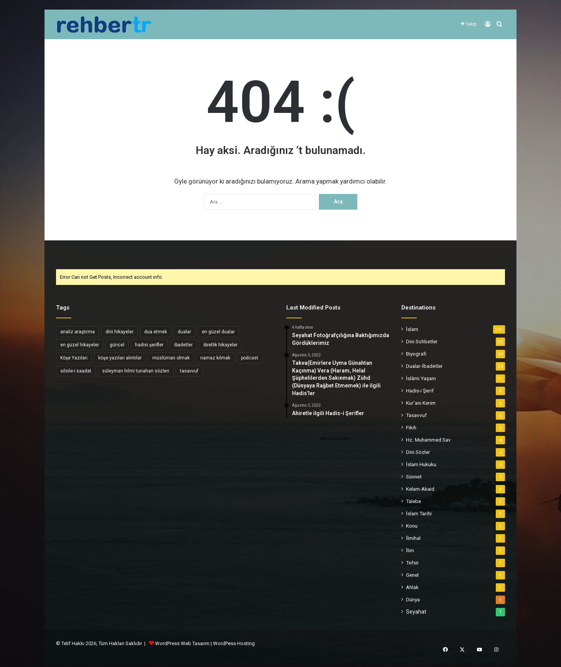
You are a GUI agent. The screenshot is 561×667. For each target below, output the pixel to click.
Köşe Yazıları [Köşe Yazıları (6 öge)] (73, 358)
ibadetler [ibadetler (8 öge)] (183, 345)
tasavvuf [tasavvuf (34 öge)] (189, 371)
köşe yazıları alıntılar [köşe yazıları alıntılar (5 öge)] (120, 358)
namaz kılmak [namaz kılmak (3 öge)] (215, 358)
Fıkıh (411, 427)
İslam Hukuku (421, 464)
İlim (410, 550)
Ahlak (412, 587)
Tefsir (412, 562)
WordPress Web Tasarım (182, 643)
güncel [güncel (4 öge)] (117, 345)
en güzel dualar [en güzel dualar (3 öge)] (218, 331)
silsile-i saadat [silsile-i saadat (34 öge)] (75, 371)
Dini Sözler (418, 452)
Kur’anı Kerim (421, 403)
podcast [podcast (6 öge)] (249, 358)
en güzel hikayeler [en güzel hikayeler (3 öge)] (79, 345)
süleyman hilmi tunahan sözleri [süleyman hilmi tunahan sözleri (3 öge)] (135, 371)
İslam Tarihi (419, 513)
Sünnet (414, 476)
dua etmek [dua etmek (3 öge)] (155, 331)
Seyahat (416, 612)
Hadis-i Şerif (420, 390)
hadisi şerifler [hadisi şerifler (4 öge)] (149, 345)
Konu (411, 526)
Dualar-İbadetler (424, 366)
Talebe (413, 501)
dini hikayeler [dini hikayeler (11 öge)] (120, 331)
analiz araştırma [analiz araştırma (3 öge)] (77, 331)
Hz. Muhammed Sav (428, 440)
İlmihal (413, 538)
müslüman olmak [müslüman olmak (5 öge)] (171, 358)
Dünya (413, 599)
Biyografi (416, 354)
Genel (412, 575)
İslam (412, 329)
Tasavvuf (416, 415)
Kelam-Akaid (420, 489)
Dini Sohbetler (422, 341)
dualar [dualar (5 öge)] (184, 331)
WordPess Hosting (234, 643)
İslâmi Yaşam (421, 378)
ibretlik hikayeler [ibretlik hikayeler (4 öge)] (220, 345)
